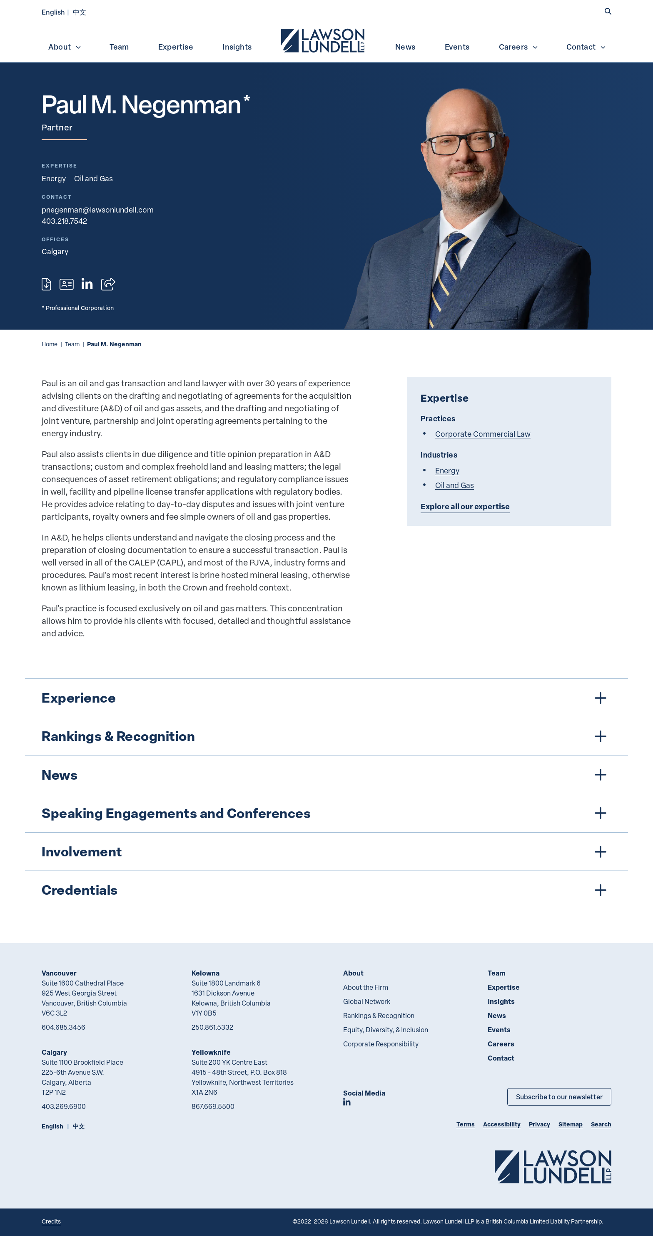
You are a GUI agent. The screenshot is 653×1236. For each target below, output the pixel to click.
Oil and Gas (93, 178)
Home (49, 344)
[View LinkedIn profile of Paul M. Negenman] (87, 284)
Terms (465, 1124)
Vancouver (59, 973)
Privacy (539, 1124)
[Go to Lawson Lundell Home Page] (553, 1166)
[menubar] (326, 39)
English (53, 12)
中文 (79, 12)
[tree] (326, 793)
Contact (586, 46)
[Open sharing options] (108, 284)
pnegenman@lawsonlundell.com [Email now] (98, 209)
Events (457, 46)
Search (601, 1124)
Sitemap (570, 1124)
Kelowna (205, 973)
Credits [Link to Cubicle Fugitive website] (51, 1221)
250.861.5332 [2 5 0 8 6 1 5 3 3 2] (212, 1027)
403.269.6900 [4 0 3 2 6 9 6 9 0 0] (64, 1106)
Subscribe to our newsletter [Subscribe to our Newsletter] (559, 1096)
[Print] (46, 284)
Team (119, 46)
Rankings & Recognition (378, 1015)
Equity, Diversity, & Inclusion (385, 1029)
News (405, 46)
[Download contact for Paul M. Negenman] (67, 284)
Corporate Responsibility (381, 1043)
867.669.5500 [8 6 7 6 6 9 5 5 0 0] (213, 1106)
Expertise (175, 46)
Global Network (366, 1001)
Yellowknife (211, 1052)
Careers (518, 46)
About (65, 46)
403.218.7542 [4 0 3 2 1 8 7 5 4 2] (64, 220)
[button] (608, 11)
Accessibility (502, 1124)
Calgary (54, 1052)
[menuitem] (323, 39)
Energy (54, 178)
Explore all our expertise (465, 506)
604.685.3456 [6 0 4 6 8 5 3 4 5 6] (63, 1027)
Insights (237, 46)
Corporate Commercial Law (483, 433)
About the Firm (365, 987)
